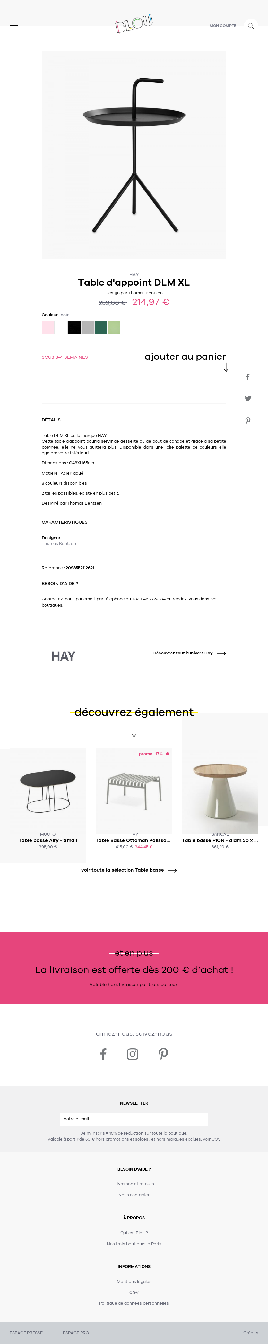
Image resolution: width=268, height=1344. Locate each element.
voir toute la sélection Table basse (126, 870)
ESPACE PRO (76, 1333)
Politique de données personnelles (134, 1303)
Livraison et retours (134, 1184)
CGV (216, 1139)
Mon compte (223, 25)
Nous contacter (134, 1195)
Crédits (250, 1333)
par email (85, 599)
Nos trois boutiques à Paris (134, 1244)
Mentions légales (134, 1281)
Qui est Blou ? (134, 1233)
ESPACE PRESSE (26, 1333)
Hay (134, 275)
